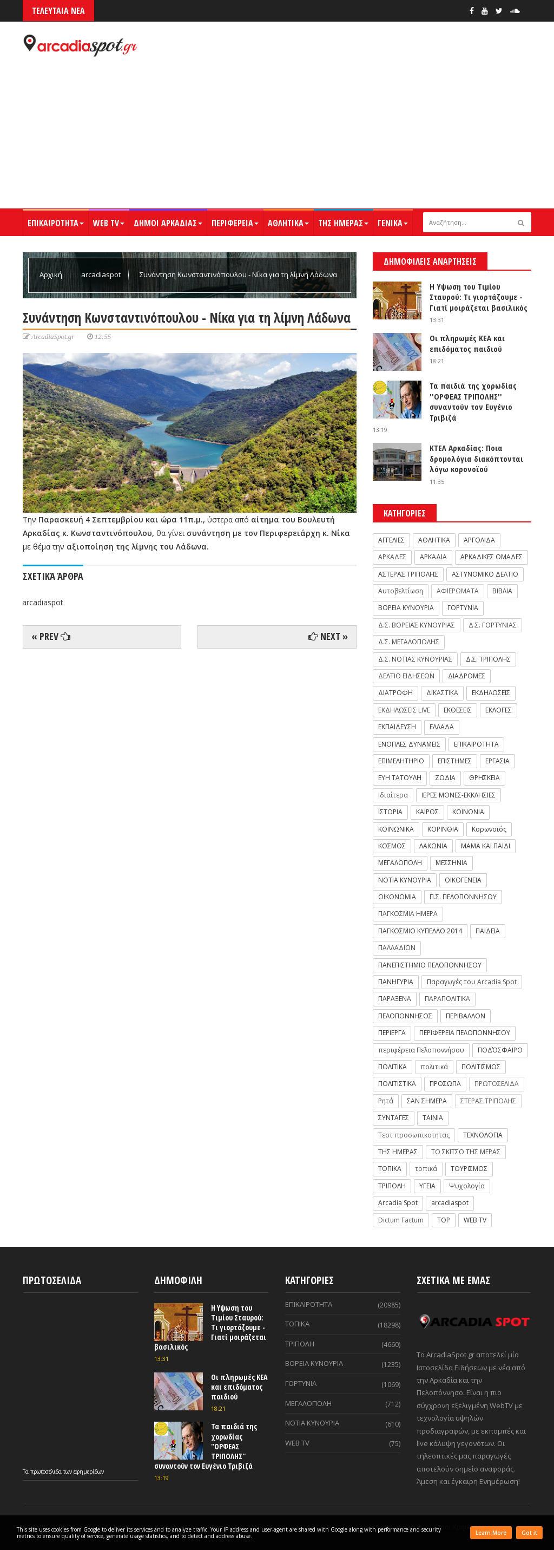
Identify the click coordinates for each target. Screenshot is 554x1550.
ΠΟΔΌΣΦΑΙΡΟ (500, 1050)
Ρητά (385, 1101)
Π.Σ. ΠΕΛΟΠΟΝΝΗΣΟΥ (463, 896)
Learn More (491, 1532)
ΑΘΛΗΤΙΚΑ (288, 223)
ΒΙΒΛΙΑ (502, 591)
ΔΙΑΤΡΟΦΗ (395, 692)
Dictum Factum (401, 1220)
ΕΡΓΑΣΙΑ (497, 761)
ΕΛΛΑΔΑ (442, 726)
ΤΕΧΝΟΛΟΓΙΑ (483, 1135)
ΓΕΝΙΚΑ (393, 223)
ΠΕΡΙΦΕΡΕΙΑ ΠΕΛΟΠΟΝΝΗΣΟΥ (464, 1032)
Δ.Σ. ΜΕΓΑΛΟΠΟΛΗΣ (408, 641)
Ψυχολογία (467, 1186)
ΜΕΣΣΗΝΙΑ (451, 862)
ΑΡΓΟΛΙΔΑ (479, 540)
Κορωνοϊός (489, 829)
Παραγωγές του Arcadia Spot (472, 981)
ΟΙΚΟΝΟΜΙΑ (397, 896)
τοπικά (426, 1168)
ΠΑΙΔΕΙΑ (488, 931)
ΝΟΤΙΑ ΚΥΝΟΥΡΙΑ (404, 880)
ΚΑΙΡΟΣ (427, 811)
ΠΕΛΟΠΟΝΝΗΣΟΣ (405, 1016)
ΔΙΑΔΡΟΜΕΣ (466, 676)
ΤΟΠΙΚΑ (389, 1168)
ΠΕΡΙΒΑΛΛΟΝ (465, 1016)
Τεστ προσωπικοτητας (414, 1135)
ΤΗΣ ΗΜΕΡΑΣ (343, 223)
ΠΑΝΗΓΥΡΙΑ (395, 981)
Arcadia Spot (398, 1202)
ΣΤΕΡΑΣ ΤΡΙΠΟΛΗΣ (488, 1101)
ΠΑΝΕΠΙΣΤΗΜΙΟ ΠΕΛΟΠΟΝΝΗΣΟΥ (430, 965)
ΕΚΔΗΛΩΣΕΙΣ (491, 692)
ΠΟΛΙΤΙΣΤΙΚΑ (397, 1083)
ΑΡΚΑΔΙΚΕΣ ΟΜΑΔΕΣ (491, 556)
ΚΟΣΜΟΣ (392, 846)
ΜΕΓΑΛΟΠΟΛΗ (400, 862)
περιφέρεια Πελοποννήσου (421, 1050)
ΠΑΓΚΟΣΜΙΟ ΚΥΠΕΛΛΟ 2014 (420, 931)
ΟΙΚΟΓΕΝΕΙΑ (463, 880)
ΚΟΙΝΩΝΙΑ (468, 811)
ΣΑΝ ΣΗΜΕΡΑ (427, 1101)
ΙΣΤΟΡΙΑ (390, 811)
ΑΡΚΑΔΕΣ (392, 556)
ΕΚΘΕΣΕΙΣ (458, 710)
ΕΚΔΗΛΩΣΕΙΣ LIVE (404, 710)
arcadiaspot (101, 274)
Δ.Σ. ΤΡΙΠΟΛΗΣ (488, 659)
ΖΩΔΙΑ (445, 777)
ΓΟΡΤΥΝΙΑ (462, 607)
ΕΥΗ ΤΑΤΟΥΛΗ (399, 777)
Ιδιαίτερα (393, 795)
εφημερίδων (89, 1471)
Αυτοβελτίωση (400, 591)
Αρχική (51, 274)
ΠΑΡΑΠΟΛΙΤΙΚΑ (447, 998)
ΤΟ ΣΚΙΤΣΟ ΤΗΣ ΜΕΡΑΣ (465, 1151)
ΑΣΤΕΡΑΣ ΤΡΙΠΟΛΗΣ (408, 574)
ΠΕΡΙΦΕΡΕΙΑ (235, 223)
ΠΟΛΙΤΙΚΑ (392, 1066)
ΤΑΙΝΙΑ (433, 1117)
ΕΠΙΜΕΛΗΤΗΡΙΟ (401, 761)
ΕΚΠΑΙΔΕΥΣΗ (397, 726)
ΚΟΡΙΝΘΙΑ (442, 829)
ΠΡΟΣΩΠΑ (445, 1083)
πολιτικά (434, 1066)
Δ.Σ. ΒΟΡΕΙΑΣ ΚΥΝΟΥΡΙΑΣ (416, 625)
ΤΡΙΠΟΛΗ (392, 1186)
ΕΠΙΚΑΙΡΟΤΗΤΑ (56, 223)
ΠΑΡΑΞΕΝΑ (394, 998)
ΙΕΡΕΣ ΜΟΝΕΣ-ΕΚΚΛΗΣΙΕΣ (458, 795)
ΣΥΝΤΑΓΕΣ (393, 1117)
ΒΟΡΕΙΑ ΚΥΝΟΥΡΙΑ (406, 607)
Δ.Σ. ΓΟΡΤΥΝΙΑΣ (493, 625)
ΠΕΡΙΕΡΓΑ (392, 1032)
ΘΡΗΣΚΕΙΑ (484, 777)
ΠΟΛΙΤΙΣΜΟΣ (480, 1066)
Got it (529, 1532)
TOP (443, 1220)
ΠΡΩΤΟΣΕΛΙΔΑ (496, 1083)
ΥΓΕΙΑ (427, 1186)
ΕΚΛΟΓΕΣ (498, 710)
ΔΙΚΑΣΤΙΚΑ (442, 692)
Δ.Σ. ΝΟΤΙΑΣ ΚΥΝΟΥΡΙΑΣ (415, 659)
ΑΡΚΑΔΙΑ (433, 556)
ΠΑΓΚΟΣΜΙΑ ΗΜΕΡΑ (408, 913)
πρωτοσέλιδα (46, 1471)
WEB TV (108, 223)
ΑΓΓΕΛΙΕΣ (391, 540)
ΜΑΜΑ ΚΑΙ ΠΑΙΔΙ (485, 846)
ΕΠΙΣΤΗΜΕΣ (455, 761)
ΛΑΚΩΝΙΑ (433, 846)
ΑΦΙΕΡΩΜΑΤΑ (458, 591)
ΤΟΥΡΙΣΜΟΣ (469, 1168)
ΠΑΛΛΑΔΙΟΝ (397, 947)
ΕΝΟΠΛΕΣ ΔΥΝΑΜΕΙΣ (409, 744)
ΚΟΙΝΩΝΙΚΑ (396, 829)
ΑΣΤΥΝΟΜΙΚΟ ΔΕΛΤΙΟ (485, 574)
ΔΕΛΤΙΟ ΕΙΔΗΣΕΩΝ (406, 676)
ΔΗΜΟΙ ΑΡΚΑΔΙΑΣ (168, 223)
